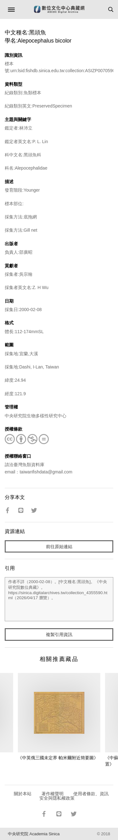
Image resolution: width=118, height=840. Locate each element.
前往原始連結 (59, 546)
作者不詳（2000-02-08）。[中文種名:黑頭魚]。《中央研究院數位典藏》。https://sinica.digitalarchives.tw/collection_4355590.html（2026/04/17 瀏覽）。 (59, 599)
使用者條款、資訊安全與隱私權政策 (74, 796)
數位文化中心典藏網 (59, 9)
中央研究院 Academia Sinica (33, 833)
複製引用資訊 (59, 634)
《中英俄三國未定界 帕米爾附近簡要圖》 (58, 757)
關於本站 (22, 793)
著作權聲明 (53, 793)
